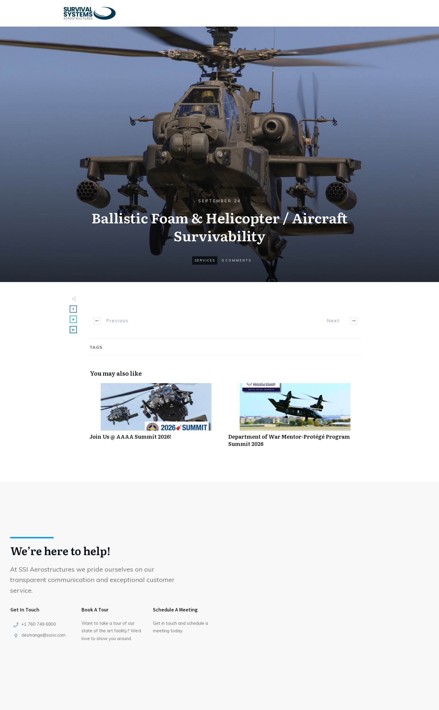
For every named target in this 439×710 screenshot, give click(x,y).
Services (205, 260)
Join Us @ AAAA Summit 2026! (156, 418)
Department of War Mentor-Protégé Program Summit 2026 (294, 418)
